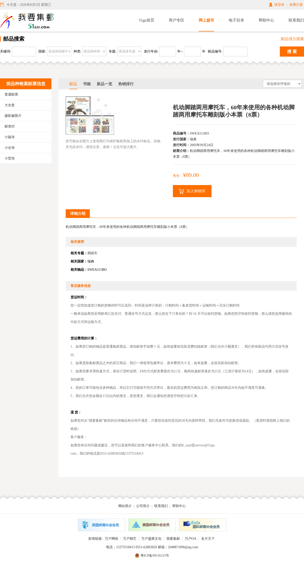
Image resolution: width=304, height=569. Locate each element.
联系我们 (296, 20)
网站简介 (125, 506)
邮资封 (10, 126)
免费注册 (296, 5)
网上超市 (206, 20)
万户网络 (111, 538)
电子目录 (236, 20)
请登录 (279, 5)
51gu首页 (146, 20)
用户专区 (176, 20)
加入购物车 (192, 191)
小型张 (10, 158)
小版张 (10, 137)
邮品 (73, 84)
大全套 (10, 105)
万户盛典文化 (151, 538)
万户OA (190, 538)
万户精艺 (129, 538)
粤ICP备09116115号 (155, 555)
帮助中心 (266, 20)
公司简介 (143, 506)
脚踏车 (92, 253)
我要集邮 (173, 538)
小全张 (10, 148)
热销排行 (126, 84)
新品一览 (104, 84)
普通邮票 (11, 94)
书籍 (87, 84)
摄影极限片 (13, 116)
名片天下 (208, 538)
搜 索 (292, 51)
